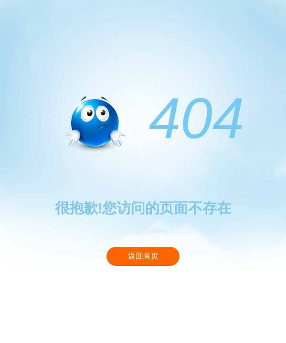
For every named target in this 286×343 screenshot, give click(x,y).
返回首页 (143, 256)
